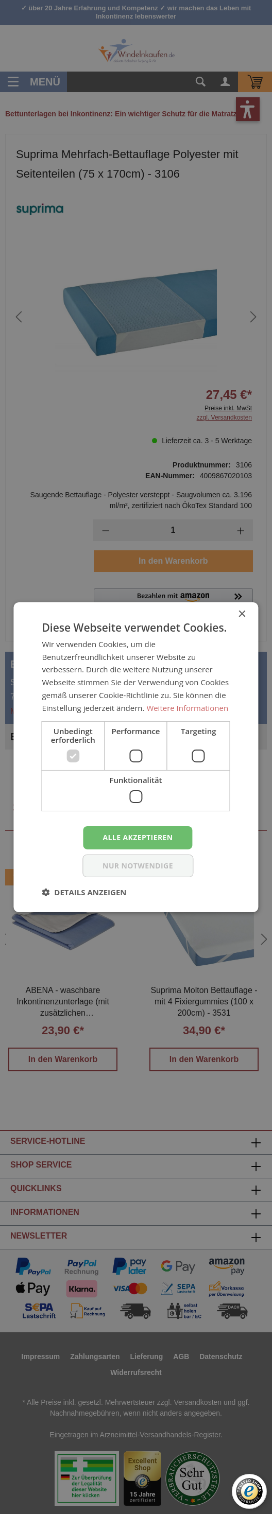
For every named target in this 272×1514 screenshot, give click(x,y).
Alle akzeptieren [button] (138, 837)
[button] (84, 892)
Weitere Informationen (187, 708)
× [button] (242, 614)
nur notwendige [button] (138, 866)
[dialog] (136, 757)
